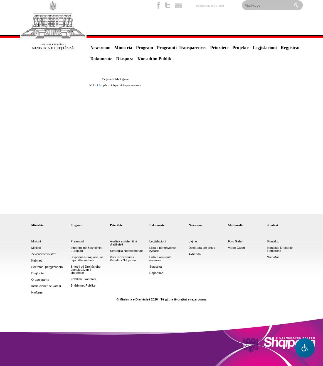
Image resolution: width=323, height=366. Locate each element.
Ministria (123, 47)
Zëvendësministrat (43, 254)
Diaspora (125, 58)
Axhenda (195, 254)
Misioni (36, 241)
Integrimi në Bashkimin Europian (86, 249)
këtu (99, 85)
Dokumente (101, 58)
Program (144, 47)
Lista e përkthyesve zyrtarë (162, 249)
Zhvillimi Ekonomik (83, 279)
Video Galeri (236, 247)
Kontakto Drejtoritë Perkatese (280, 249)
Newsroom (100, 47)
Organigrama (40, 279)
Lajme (193, 241)
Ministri (36, 247)
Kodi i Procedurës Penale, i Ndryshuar (123, 259)
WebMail (273, 257)
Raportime (156, 273)
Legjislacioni (265, 47)
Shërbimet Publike (83, 285)
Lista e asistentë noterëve (160, 259)
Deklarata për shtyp (202, 247)
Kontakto (273, 241)
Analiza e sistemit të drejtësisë (123, 243)
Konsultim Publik (154, 58)
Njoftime (36, 292)
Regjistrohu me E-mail (210, 5)
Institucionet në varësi (46, 286)
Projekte (240, 47)
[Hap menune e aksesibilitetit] (305, 348)
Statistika (155, 266)
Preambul (77, 241)
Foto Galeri (235, 241)
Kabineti (36, 260)
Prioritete (219, 47)
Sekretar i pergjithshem (47, 267)
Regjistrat (290, 47)
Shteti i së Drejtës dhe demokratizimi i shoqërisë (86, 269)
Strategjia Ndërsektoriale (126, 250)
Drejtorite (37, 273)
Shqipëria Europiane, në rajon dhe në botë (87, 259)
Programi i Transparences (181, 47)
